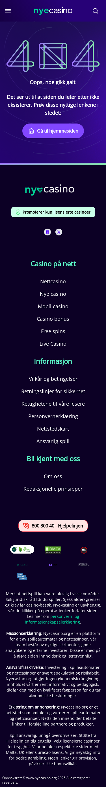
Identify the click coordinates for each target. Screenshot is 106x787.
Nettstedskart (53, 428)
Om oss (53, 476)
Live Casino (53, 343)
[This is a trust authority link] (22, 564)
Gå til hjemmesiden (53, 130)
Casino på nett (53, 263)
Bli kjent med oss (53, 458)
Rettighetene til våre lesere (53, 403)
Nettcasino (53, 281)
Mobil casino (53, 306)
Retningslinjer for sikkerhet (53, 391)
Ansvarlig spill (53, 441)
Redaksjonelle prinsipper (53, 488)
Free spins (53, 331)
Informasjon (53, 361)
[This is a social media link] (47, 232)
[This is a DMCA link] (53, 550)
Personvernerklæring (53, 416)
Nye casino (53, 293)
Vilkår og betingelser (53, 378)
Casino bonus (53, 318)
